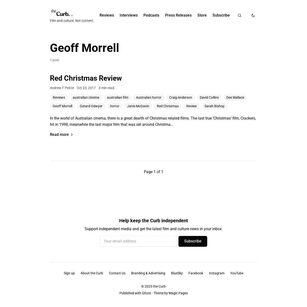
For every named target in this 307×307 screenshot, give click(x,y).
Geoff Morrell (62, 106)
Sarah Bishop (214, 106)
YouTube (236, 273)
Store (202, 15)
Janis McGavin (138, 106)
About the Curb (92, 273)
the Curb (159, 286)
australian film (117, 97)
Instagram (216, 273)
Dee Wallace (235, 97)
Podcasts (151, 15)
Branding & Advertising (148, 273)
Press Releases (178, 15)
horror (114, 106)
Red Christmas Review (86, 78)
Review (191, 106)
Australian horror (148, 97)
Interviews (129, 15)
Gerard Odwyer (91, 106)
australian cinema (86, 97)
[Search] (239, 15)
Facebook (196, 273)
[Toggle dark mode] (253, 15)
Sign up (69, 273)
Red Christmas (168, 106)
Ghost (146, 293)
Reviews (107, 15)
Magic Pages (178, 293)
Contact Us (117, 273)
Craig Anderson (180, 97)
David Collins (209, 97)
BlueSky (177, 273)
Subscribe (221, 15)
